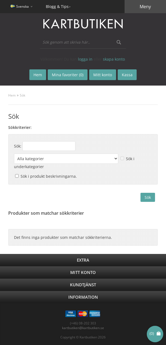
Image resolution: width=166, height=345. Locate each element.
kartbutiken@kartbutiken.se (83, 328)
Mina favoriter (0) (67, 74)
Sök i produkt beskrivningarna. (49, 176)
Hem (12, 95)
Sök (22, 95)
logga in (85, 59)
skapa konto (114, 59)
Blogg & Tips (57, 6)
